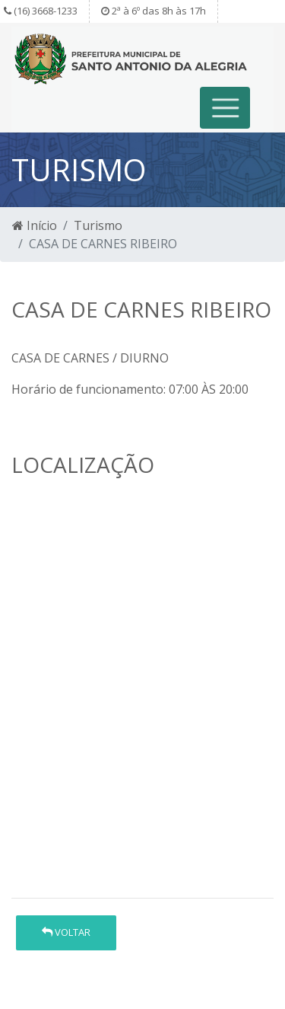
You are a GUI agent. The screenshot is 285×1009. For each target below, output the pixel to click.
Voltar (66, 932)
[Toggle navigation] (225, 108)
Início (34, 225)
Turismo (98, 225)
